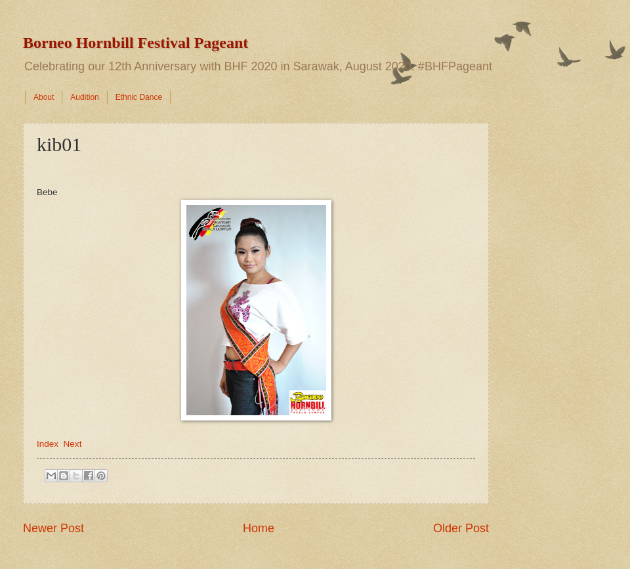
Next (73, 444)
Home (258, 528)
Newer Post (53, 528)
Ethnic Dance (139, 97)
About (43, 97)
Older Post (461, 528)
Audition (84, 97)
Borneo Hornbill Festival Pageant (135, 42)
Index (47, 444)
